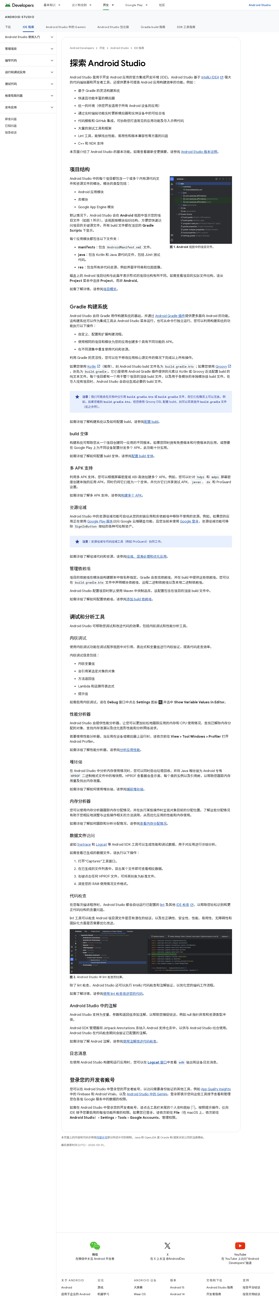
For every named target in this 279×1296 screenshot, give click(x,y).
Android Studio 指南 (219, 1287)
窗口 (157, 1062)
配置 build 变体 (142, 456)
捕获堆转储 (135, 789)
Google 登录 (189, 521)
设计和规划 (79, 5)
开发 (102, 48)
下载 (8, 27)
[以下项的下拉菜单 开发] (114, 5)
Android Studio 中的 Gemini (66, 27)
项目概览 (110, 289)
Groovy (221, 367)
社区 (162, 5)
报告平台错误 (251, 1287)
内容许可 (101, 1137)
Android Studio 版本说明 (199, 152)
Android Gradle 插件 (170, 316)
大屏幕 (138, 1287)
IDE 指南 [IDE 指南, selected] (28, 27)
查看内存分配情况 (153, 824)
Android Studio (260, 5)
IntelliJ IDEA (210, 77)
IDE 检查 (182, 905)
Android (66, 1287)
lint (162, 905)
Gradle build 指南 (153, 27)
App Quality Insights (216, 1089)
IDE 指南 (139, 48)
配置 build (151, 422)
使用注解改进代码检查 (139, 1041)
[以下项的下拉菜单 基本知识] (61, 5)
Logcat (101, 845)
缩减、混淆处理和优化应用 (147, 557)
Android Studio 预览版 (113, 27)
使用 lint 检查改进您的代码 (123, 994)
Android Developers (82, 48)
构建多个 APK (131, 495)
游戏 (100, 1287)
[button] (24, 37)
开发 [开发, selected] (106, 5)
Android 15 (177, 1287)
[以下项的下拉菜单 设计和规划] (92, 5)
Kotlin (91, 367)
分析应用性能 (130, 750)
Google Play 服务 (100, 521)
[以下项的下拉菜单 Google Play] (148, 5)
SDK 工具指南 (186, 27)
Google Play (134, 5)
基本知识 (50, 5)
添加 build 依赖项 (139, 599)
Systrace (84, 845)
